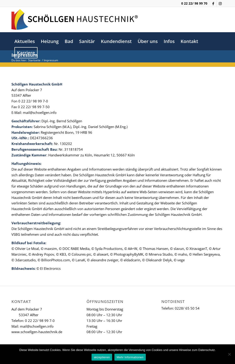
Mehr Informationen (130, 357)
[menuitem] (24, 41)
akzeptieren (102, 357)
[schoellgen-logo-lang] (74, 19)
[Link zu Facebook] (213, 3)
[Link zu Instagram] (220, 3)
